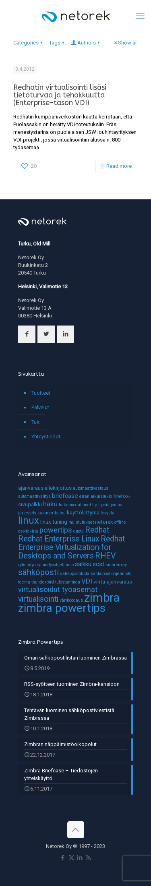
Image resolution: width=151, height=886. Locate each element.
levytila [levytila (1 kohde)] (107, 513)
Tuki (36, 422)
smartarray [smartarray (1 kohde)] (116, 564)
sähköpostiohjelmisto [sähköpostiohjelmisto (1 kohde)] (111, 573)
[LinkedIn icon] (80, 857)
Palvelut (40, 407)
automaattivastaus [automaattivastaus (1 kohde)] (90, 488)
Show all (125, 43)
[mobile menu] (140, 16)
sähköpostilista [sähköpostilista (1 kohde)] (74, 573)
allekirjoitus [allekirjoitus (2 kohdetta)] (58, 487)
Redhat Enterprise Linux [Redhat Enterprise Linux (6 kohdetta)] (58, 538)
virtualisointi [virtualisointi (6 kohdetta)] (38, 599)
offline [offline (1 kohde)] (120, 522)
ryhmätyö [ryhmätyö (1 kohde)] (26, 564)
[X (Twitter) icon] (71, 857)
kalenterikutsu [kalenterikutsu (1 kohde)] (51, 513)
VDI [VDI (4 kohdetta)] (86, 581)
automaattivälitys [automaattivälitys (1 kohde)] (34, 496)
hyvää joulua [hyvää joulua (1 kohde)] (110, 504)
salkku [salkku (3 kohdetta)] (83, 564)
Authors (86, 43)
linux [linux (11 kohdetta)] (28, 520)
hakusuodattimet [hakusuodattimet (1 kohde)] (75, 504)
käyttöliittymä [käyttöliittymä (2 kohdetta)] (83, 512)
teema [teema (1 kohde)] (24, 582)
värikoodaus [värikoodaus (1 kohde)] (71, 600)
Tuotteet (40, 393)
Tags (57, 43)
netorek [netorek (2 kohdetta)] (104, 521)
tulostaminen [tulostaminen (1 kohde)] (67, 582)
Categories (28, 43)
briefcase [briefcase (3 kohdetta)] (65, 495)
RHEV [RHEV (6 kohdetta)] (105, 555)
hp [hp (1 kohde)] (94, 504)
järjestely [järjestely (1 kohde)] (27, 513)
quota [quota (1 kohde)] (78, 531)
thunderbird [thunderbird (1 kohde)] (42, 582)
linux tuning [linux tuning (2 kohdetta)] (53, 521)
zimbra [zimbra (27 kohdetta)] (102, 598)
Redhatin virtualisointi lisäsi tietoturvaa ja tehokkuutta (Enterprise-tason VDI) (59, 95)
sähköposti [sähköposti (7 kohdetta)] (38, 572)
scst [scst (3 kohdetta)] (98, 564)
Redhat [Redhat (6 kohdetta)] (97, 530)
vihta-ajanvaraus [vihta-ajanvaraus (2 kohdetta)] (112, 581)
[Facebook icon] (63, 857)
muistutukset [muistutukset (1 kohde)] (81, 522)
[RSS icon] (88, 857)
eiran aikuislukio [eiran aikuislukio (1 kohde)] (95, 496)
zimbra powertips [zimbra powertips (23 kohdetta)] (61, 608)
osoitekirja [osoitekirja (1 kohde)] (28, 531)
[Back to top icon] (75, 829)
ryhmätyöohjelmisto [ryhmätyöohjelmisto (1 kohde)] (55, 564)
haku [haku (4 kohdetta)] (50, 504)
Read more (119, 166)
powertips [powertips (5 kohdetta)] (55, 530)
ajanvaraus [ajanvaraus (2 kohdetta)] (30, 487)
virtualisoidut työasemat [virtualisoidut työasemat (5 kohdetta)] (57, 589)
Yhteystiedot (45, 436)
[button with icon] (26, 334)
